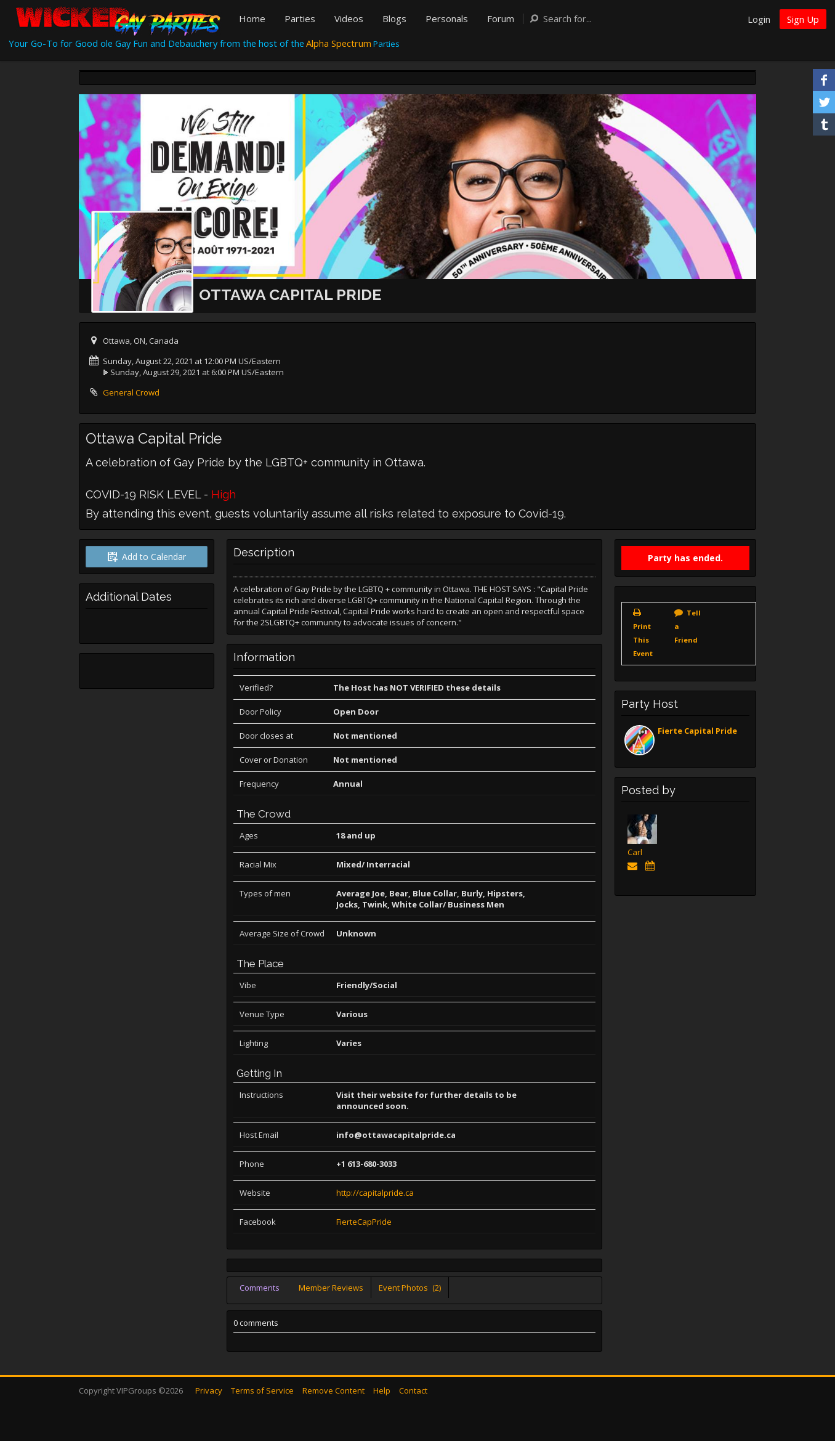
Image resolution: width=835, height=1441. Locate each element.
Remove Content (333, 1390)
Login (759, 19)
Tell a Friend (687, 626)
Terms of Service (262, 1390)
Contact (413, 1390)
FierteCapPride (364, 1221)
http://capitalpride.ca (375, 1192)
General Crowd (131, 392)
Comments (260, 1287)
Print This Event (643, 640)
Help (381, 1390)
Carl (634, 852)
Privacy (208, 1390)
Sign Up (803, 19)
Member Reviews (331, 1287)
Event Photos (410, 1287)
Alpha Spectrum (338, 43)
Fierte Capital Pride (697, 730)
